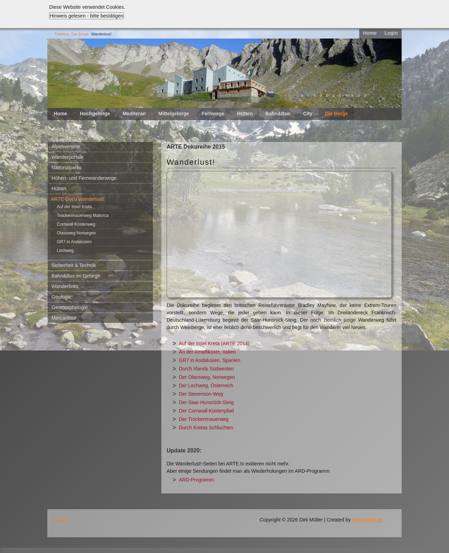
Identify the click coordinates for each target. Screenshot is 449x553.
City (307, 113)
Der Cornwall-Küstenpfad (206, 411)
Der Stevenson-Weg (201, 394)
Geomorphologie (70, 307)
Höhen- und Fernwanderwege (84, 178)
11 (365, 95)
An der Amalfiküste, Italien (207, 352)
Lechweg (65, 250)
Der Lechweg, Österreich (206, 385)
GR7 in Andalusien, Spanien (209, 360)
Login (391, 33)
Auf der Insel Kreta (74, 206)
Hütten (245, 113)
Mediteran (134, 113)
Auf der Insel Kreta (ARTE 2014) (214, 343)
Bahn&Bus (277, 113)
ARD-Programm (196, 480)
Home (370, 33)
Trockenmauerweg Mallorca (83, 215)
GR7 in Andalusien (74, 241)
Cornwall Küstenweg (76, 224)
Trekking (61, 34)
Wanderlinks (65, 286)
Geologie (61, 297)
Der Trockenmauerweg (204, 419)
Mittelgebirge (174, 113)
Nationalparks (67, 167)
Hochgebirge (95, 113)
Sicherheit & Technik (74, 265)
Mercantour (64, 318)
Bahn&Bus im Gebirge (76, 276)
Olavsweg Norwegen (76, 233)
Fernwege (213, 113)
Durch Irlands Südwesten (206, 368)
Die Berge (80, 34)
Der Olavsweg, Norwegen (207, 377)
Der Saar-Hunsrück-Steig (206, 402)
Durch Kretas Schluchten (206, 427)
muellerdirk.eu (367, 520)
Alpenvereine (66, 146)
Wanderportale (67, 157)
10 (359, 95)
